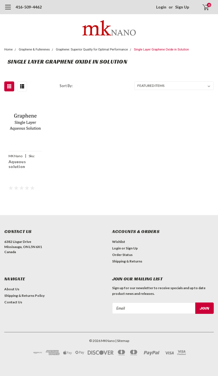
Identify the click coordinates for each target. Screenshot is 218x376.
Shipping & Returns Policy (24, 295)
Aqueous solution (17, 164)
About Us (11, 289)
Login (161, 7)
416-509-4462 (29, 7)
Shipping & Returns (127, 261)
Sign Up (182, 7)
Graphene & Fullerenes (34, 49)
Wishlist (118, 242)
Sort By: (66, 85)
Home (8, 49)
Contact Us (13, 302)
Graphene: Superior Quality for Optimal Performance (92, 49)
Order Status (122, 255)
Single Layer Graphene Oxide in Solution (161, 49)
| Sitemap (122, 341)
